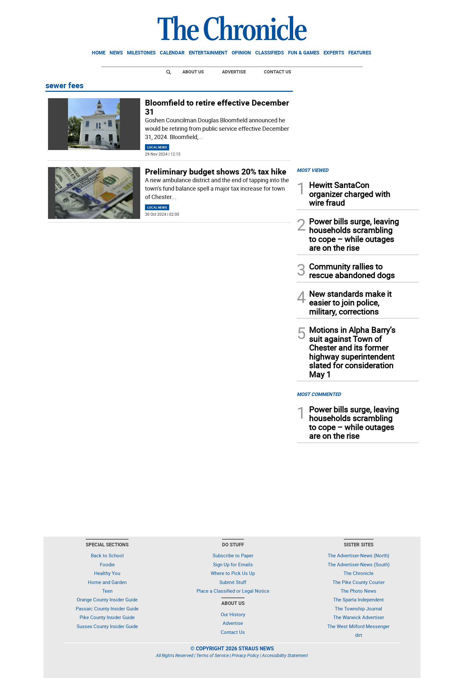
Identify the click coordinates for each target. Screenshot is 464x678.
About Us (193, 72)
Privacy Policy (245, 655)
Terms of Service (212, 655)
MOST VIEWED (312, 170)
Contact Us (277, 72)
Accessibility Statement (285, 655)
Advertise (234, 72)
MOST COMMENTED (319, 394)
